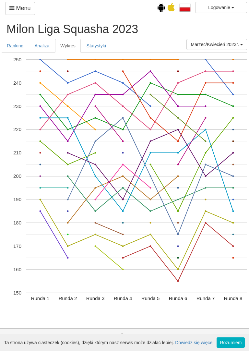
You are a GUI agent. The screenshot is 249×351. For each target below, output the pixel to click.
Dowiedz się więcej (194, 342)
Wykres (68, 45)
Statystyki (96, 45)
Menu (19, 8)
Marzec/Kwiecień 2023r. (217, 44)
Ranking (15, 45)
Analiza (41, 45)
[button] (185, 7)
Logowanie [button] (221, 7)
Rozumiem (231, 342)
